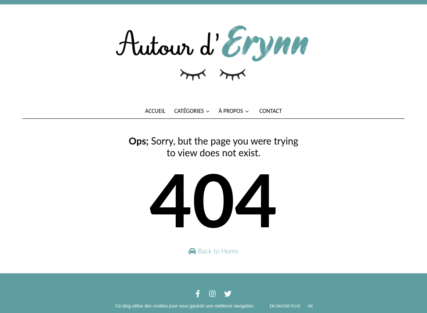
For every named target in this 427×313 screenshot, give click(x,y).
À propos (234, 110)
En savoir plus (285, 306)
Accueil (155, 110)
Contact (270, 110)
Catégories (191, 110)
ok (310, 306)
